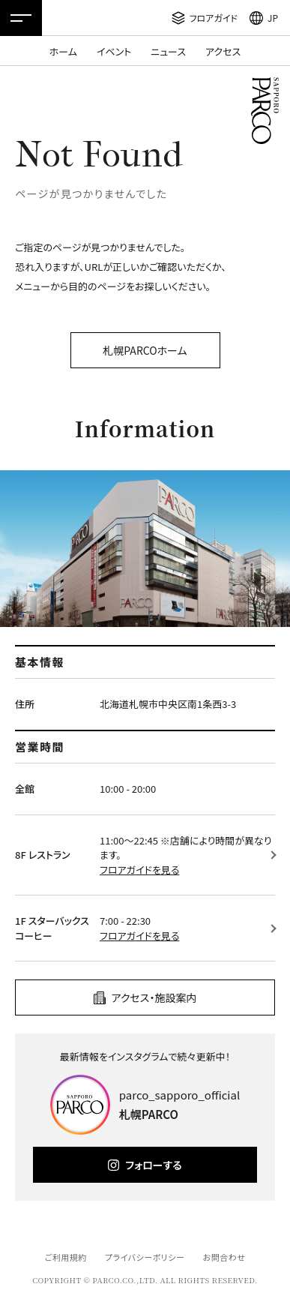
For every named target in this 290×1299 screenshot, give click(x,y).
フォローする (153, 1164)
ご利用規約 (65, 1257)
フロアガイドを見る (139, 869)
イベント (114, 51)
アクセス (223, 51)
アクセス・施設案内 (154, 997)
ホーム (63, 51)
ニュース (168, 51)
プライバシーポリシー (145, 1257)
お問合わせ (224, 1257)
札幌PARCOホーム (145, 350)
